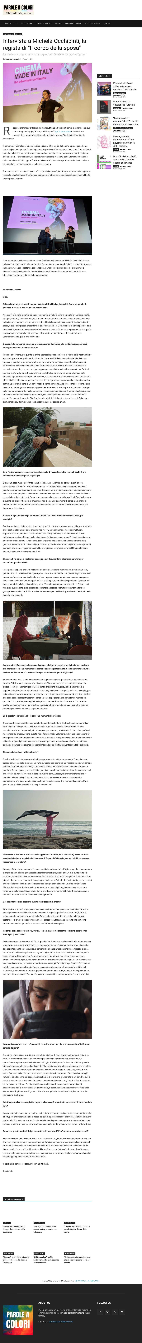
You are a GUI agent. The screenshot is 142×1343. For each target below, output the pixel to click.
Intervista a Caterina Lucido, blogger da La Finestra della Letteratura (14, 1229)
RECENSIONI (26, 23)
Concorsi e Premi (119, 93)
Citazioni (117, 108)
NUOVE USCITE (11, 23)
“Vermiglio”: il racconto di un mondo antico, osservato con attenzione (45, 1229)
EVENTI (58, 23)
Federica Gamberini (12, 59)
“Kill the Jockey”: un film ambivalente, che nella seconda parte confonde (46, 1260)
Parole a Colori (127, 108)
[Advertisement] (88, 10)
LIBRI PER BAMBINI (43, 23)
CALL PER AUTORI (92, 23)
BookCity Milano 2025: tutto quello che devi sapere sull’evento (125, 159)
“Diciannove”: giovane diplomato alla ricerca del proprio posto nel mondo (77, 1260)
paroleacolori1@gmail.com (61, 1321)
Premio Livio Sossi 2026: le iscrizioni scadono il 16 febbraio (125, 86)
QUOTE (107, 23)
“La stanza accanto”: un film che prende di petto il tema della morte (77, 1229)
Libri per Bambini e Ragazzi (123, 128)
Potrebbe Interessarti (14, 1199)
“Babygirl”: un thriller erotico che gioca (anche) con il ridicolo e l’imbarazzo (16, 1260)
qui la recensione (63, 131)
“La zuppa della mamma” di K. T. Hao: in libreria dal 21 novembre (125, 121)
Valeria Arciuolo (119, 95)
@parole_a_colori (87, 1280)
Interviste (18, 34)
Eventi (116, 149)
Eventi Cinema (8, 34)
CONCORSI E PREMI (73, 23)
